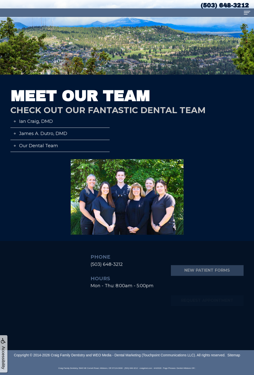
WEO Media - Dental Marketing (117, 355)
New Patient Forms (207, 281)
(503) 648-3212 (107, 264)
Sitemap (233, 355)
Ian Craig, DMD (36, 121)
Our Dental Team (38, 145)
